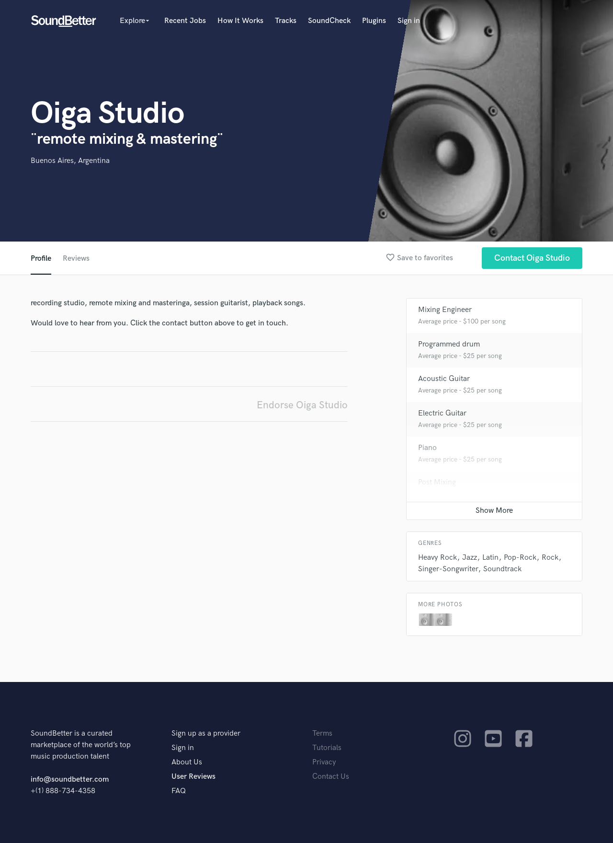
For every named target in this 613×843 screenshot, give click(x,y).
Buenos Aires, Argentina (70, 160)
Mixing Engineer (445, 309)
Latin (490, 557)
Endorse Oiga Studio (302, 405)
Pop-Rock (520, 557)
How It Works (240, 20)
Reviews (76, 258)
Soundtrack (502, 569)
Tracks (285, 20)
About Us (186, 762)
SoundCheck (329, 20)
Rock (550, 557)
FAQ (178, 791)
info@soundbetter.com (70, 779)
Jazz (469, 557)
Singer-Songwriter (448, 569)
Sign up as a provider (205, 733)
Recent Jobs (185, 20)
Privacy (324, 762)
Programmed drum (449, 344)
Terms (322, 733)
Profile (41, 258)
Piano (427, 447)
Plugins (374, 20)
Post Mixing (437, 482)
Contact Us (330, 776)
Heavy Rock (437, 557)
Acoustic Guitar (444, 378)
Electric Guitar (442, 413)
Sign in (408, 20)
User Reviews (193, 776)
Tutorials (326, 747)
